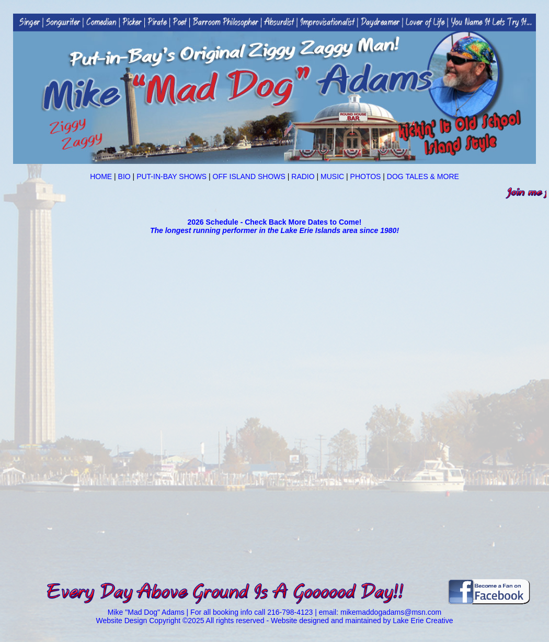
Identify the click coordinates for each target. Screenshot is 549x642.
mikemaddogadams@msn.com (390, 612)
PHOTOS (364, 176)
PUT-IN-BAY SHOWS (171, 176)
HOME (101, 176)
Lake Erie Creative (423, 620)
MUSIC (332, 176)
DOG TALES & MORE (422, 176)
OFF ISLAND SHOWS (248, 176)
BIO (125, 176)
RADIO (303, 176)
